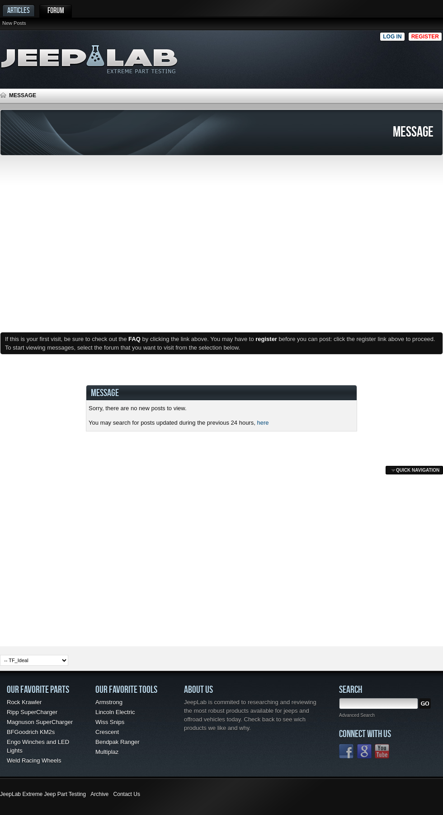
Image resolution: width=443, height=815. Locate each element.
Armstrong (109, 702)
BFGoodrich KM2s (31, 732)
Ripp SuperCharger (32, 712)
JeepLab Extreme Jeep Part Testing (43, 794)
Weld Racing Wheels (34, 760)
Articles (18, 10)
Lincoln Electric (115, 712)
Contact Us (126, 794)
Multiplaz (106, 752)
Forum (55, 10)
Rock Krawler (24, 702)
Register (425, 36)
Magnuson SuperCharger (40, 722)
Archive (99, 794)
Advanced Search (357, 715)
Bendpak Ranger (117, 742)
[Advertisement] (284, 57)
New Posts (14, 23)
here (263, 422)
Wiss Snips (109, 722)
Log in (392, 36)
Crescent (107, 732)
